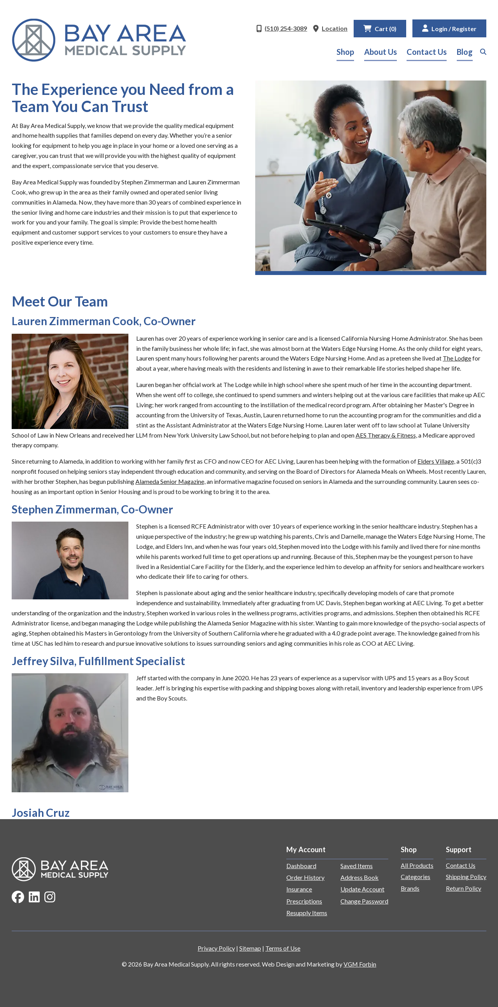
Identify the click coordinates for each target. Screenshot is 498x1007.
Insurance (299, 889)
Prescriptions (304, 901)
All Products (417, 865)
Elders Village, (436, 461)
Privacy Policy (216, 948)
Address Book (359, 877)
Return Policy (463, 888)
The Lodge (457, 358)
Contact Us (427, 51)
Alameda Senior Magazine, (170, 481)
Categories (415, 876)
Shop (345, 51)
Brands (410, 888)
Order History (305, 877)
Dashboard (301, 865)
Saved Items (356, 865)
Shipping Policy (466, 876)
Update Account (362, 889)
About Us (380, 51)
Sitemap (250, 948)
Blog (465, 51)
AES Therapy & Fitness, (386, 435)
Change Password (364, 901)
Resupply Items (306, 912)
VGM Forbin (360, 964)
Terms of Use (282, 948)
